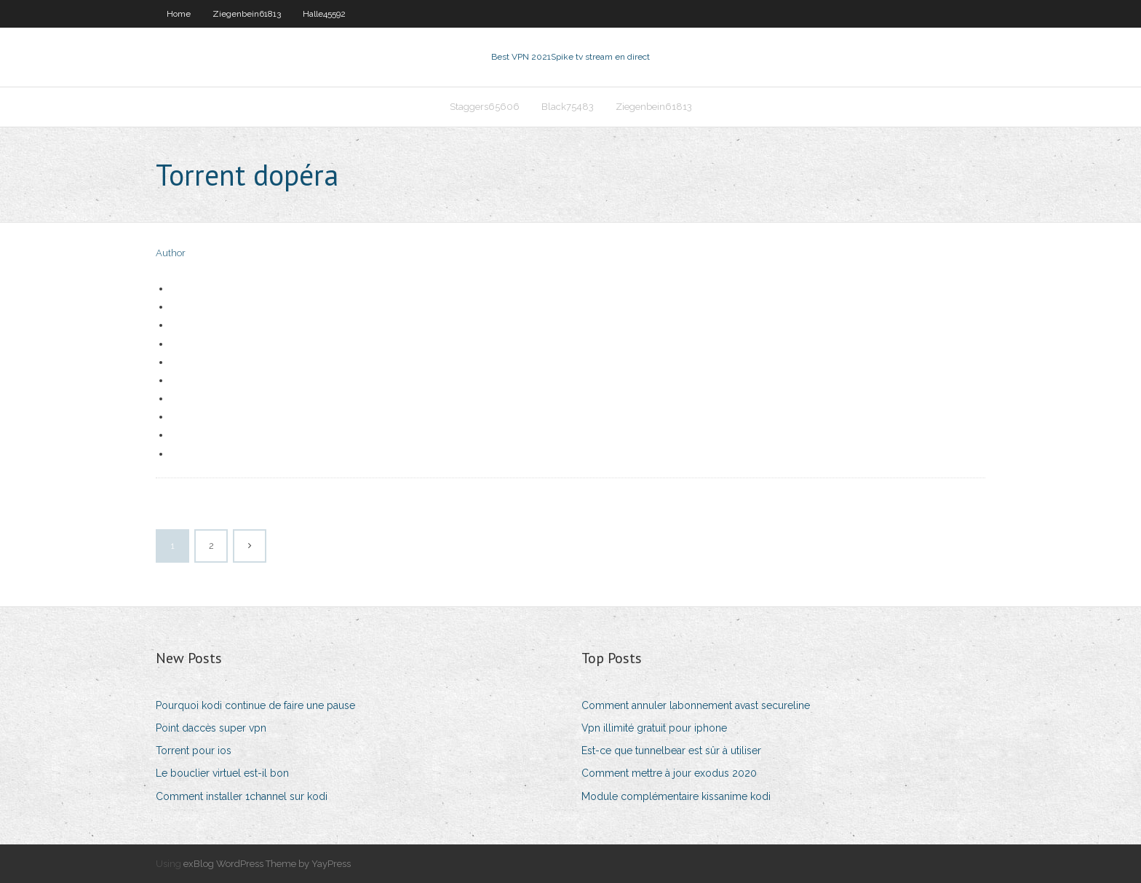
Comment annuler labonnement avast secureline (695, 705)
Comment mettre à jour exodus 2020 (669, 773)
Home (179, 14)
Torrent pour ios (193, 750)
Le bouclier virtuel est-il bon (222, 773)
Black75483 (567, 106)
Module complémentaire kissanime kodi (676, 796)
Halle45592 (324, 14)
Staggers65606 (485, 106)
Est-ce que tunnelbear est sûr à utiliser (671, 750)
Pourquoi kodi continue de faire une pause (255, 705)
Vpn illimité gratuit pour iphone (654, 728)
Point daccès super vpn (211, 728)
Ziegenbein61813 (246, 14)
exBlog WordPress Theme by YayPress (267, 863)
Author (171, 253)
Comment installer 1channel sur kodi (241, 796)
